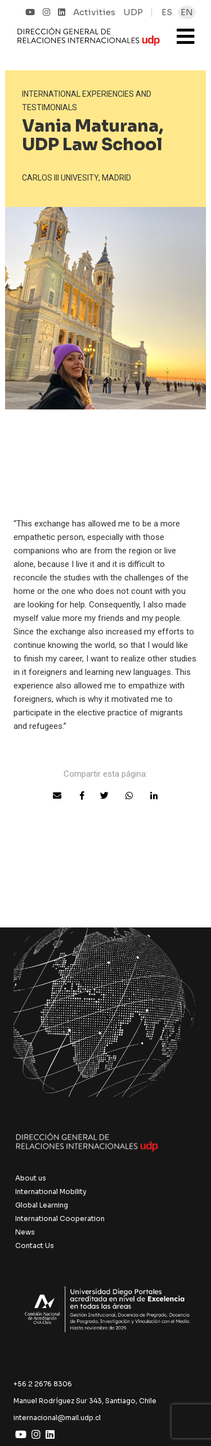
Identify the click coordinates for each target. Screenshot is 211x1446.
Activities (94, 12)
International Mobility (51, 1191)
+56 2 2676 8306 (43, 1384)
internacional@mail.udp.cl (57, 1417)
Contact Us (34, 1245)
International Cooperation (60, 1218)
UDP (133, 12)
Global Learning (41, 1205)
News (25, 1232)
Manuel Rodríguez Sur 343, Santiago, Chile (85, 1401)
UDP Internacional (89, 41)
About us (30, 1178)
